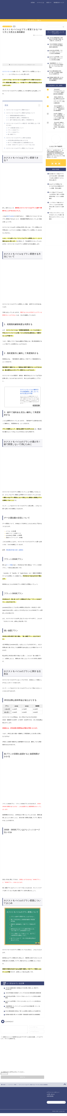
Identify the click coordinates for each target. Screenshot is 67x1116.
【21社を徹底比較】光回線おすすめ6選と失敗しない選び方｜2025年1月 (22, 989)
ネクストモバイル (7, 71)
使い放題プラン (13, 134)
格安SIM (49, 2)
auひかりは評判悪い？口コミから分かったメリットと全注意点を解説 (21, 1004)
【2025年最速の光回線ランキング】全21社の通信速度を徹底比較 (22, 994)
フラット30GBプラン (14, 132)
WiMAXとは (40, 2)
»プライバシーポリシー (53, 1097)
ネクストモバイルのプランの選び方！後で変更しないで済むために (23, 124)
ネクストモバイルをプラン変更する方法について (21, 113)
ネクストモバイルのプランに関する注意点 (19, 138)
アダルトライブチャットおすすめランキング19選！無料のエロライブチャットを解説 (56, 220)
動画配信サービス (59, 2)
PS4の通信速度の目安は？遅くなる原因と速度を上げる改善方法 (22, 1014)
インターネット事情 (7, 26)
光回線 (33, 2)
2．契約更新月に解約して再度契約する (19, 118)
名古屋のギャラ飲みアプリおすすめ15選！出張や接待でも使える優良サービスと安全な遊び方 (56, 181)
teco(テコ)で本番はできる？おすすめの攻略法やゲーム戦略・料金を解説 (56, 190)
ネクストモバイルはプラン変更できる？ (19, 110)
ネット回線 (9, 565)
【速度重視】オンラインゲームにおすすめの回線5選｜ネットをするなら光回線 (22, 1009)
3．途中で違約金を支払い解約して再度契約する (22, 120)
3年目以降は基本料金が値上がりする (19, 140)
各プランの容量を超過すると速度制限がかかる (21, 142)
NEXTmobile (10, 216)
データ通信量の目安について (16, 128)
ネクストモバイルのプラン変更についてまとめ (20, 148)
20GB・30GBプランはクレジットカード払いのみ (22, 145)
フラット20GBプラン (14, 130)
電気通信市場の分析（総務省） (15, 550)
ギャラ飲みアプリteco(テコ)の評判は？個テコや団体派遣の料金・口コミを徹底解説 (56, 200)
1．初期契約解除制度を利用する (17, 115)
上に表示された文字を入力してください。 (13, 1077)
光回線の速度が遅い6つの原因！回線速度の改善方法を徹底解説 (22, 1019)
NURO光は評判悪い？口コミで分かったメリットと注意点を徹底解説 (22, 999)
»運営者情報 (50, 1101)
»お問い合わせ (51, 1099)
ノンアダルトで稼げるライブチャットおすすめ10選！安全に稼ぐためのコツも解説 (56, 210)
